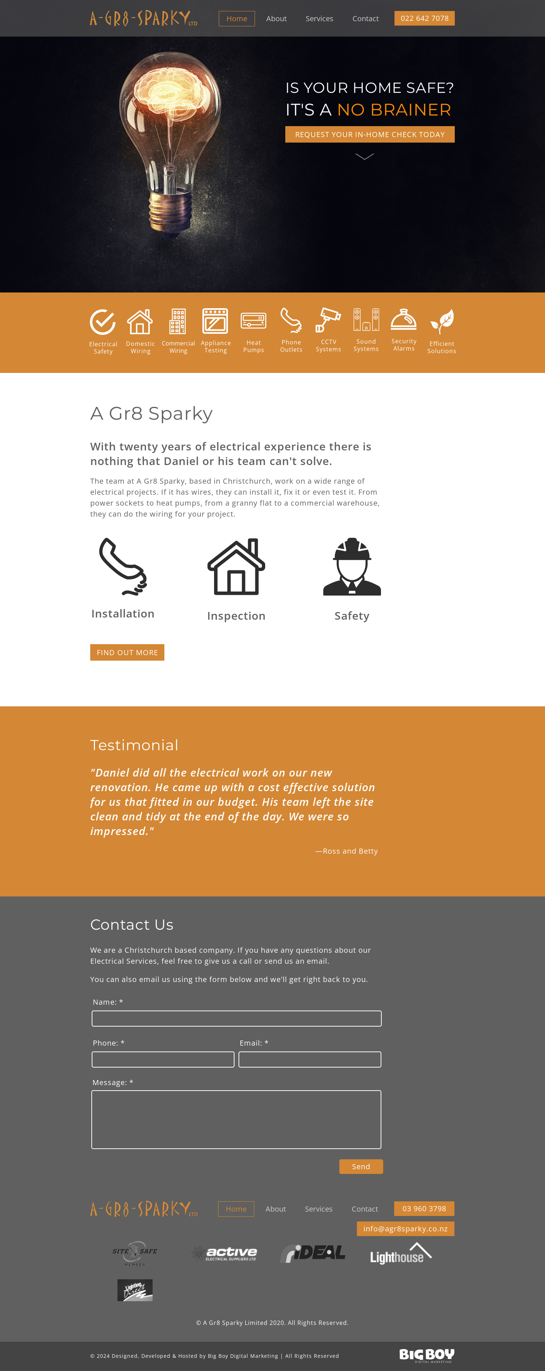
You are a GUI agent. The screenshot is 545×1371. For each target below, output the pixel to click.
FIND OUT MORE (127, 652)
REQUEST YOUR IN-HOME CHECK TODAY (370, 134)
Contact (365, 18)
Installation (123, 613)
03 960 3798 (424, 1208)
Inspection (236, 615)
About (276, 18)
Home (236, 18)
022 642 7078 (425, 18)
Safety (352, 615)
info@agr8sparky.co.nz (405, 1228)
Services (320, 18)
